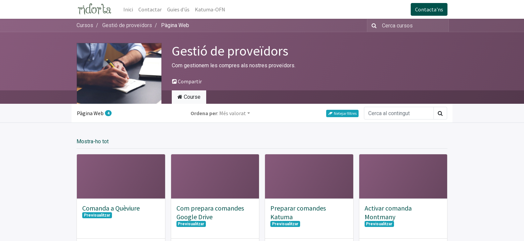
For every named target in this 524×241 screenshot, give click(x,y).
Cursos (85, 25)
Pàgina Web (94, 113)
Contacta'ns (429, 9)
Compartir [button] (187, 81)
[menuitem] (128, 9)
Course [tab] (189, 97)
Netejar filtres (342, 113)
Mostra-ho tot (93, 141)
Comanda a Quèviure (111, 208)
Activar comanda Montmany (388, 212)
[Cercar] (372, 25)
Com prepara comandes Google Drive (210, 212)
